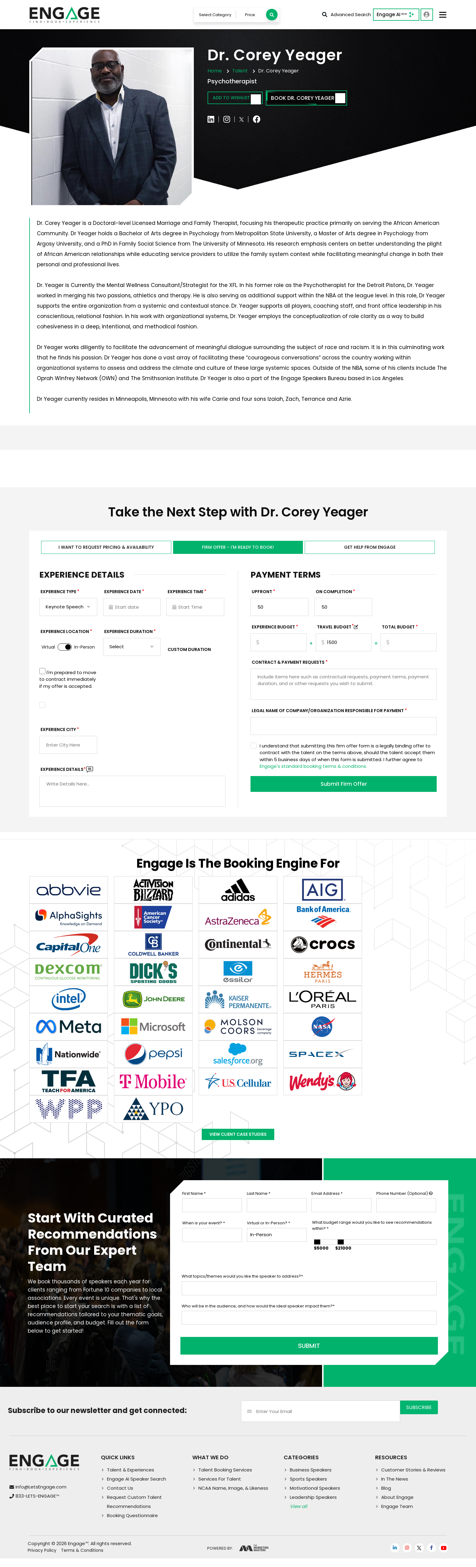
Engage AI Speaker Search (136, 1487)
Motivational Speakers (315, 1496)
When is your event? (203, 1236)
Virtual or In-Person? (268, 1236)
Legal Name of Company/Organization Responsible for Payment (328, 717)
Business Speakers (311, 1478)
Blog (386, 1496)
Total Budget (398, 633)
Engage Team (397, 1515)
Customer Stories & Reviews (413, 1478)
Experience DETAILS (63, 776)
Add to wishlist (243, 101)
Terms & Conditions (82, 1559)
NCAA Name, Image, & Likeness (233, 1496)
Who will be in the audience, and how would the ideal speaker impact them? (258, 1319)
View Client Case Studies (238, 1144)
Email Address (327, 1206)
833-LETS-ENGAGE (37, 1504)
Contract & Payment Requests (288, 669)
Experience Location (65, 638)
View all (298, 1515)
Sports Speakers (308, 1487)
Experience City (58, 736)
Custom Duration (189, 656)
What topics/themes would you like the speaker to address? (242, 1289)
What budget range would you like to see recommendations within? (372, 1238)
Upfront (262, 598)
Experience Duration (128, 638)
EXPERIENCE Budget (273, 633)
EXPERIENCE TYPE (58, 598)
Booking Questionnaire (132, 1524)
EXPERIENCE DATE (122, 598)
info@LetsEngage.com (41, 1495)
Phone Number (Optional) (404, 1206)
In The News (394, 1487)
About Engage (397, 1505)
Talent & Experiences (130, 1478)
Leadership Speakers (313, 1505)
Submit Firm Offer (344, 791)
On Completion (334, 598)
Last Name (258, 1206)
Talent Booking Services (225, 1478)
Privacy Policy (42, 1559)
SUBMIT (228, 1354)
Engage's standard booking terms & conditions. (313, 772)
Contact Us (120, 1496)
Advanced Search (345, 15)
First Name (194, 1206)
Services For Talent (219, 1487)
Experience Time (185, 598)
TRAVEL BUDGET (335, 633)
